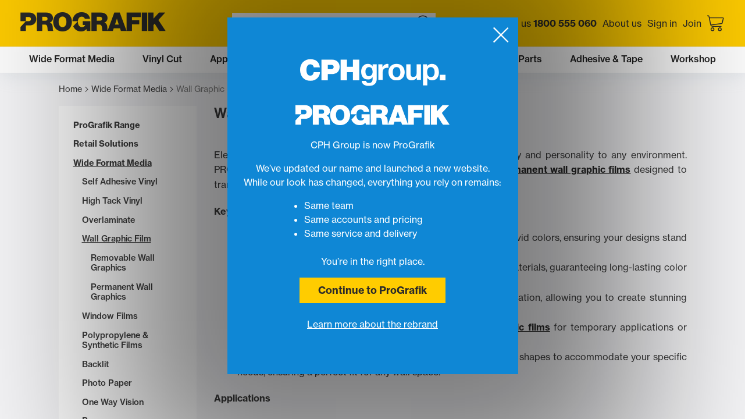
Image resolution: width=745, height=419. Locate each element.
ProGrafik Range (106, 125)
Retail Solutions (105, 144)
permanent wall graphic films (564, 169)
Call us (549, 23)
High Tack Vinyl (112, 201)
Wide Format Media (132, 89)
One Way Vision (113, 402)
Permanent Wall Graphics (122, 292)
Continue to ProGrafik (372, 290)
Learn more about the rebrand (372, 324)
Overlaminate (108, 220)
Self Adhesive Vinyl (120, 182)
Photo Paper (107, 383)
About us (622, 23)
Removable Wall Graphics (123, 263)
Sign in (662, 23)
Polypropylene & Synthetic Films (115, 341)
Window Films (110, 316)
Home (73, 89)
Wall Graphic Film (116, 239)
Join (692, 23)
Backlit (95, 365)
